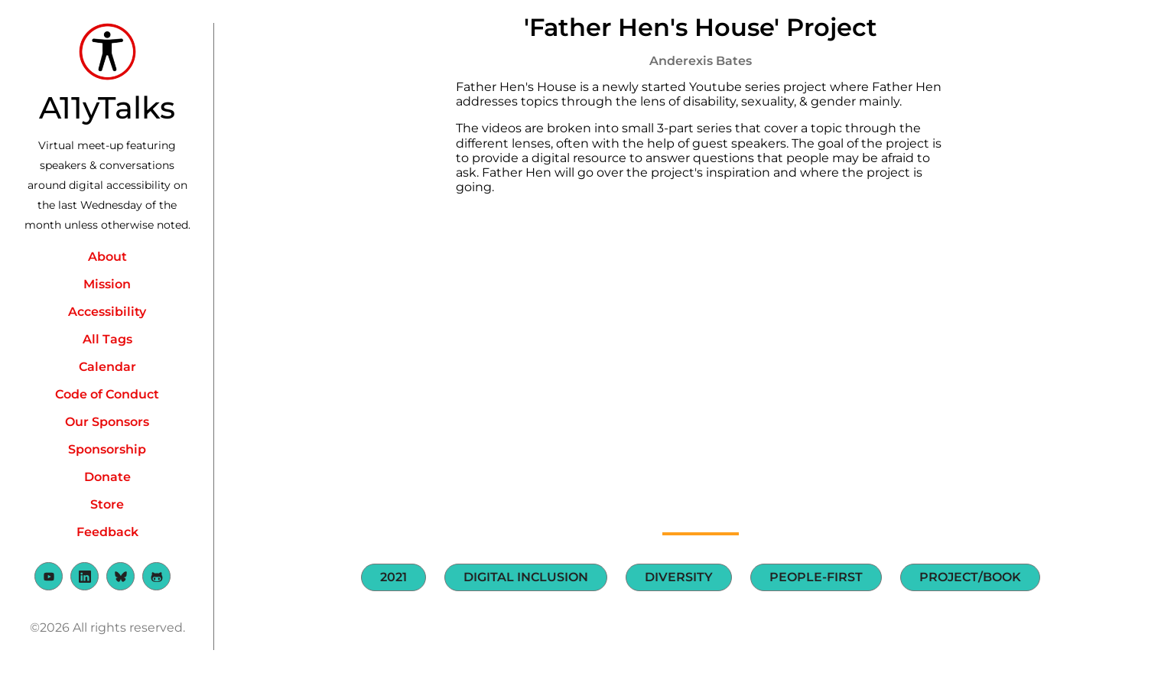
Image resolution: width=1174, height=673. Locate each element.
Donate (107, 477)
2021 (393, 577)
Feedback (107, 532)
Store (107, 504)
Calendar (107, 366)
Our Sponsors (107, 422)
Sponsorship (107, 449)
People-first (816, 577)
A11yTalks (107, 107)
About (107, 256)
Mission (107, 284)
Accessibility (107, 311)
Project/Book (970, 577)
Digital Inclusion (525, 577)
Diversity (679, 577)
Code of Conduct (107, 394)
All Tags (107, 339)
